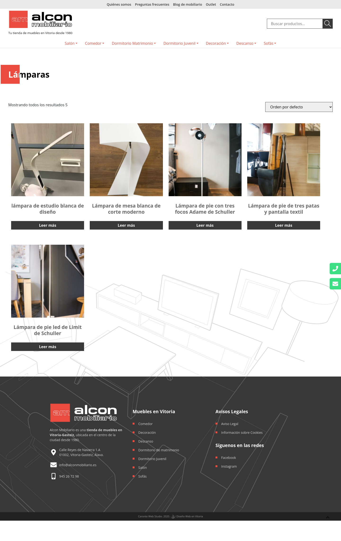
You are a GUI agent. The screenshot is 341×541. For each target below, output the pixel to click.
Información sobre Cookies (242, 432)
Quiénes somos (119, 4)
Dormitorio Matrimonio (132, 43)
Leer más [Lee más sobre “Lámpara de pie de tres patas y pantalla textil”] (283, 225)
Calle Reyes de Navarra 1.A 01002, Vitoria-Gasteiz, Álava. (81, 452)
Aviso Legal (229, 423)
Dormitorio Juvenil (179, 43)
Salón (70, 43)
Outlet (211, 4)
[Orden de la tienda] (299, 107)
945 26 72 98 (69, 476)
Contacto (227, 4)
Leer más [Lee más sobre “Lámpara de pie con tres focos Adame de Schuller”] (205, 225)
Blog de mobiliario (187, 4)
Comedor (93, 43)
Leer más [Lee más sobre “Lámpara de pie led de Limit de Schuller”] (47, 346)
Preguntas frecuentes (152, 4)
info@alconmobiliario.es (77, 465)
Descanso (244, 43)
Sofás (268, 43)
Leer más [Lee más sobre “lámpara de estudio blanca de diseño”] (47, 225)
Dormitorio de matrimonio (158, 450)
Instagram (229, 466)
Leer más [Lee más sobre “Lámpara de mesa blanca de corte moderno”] (126, 225)
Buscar (328, 24)
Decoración (216, 43)
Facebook (228, 457)
